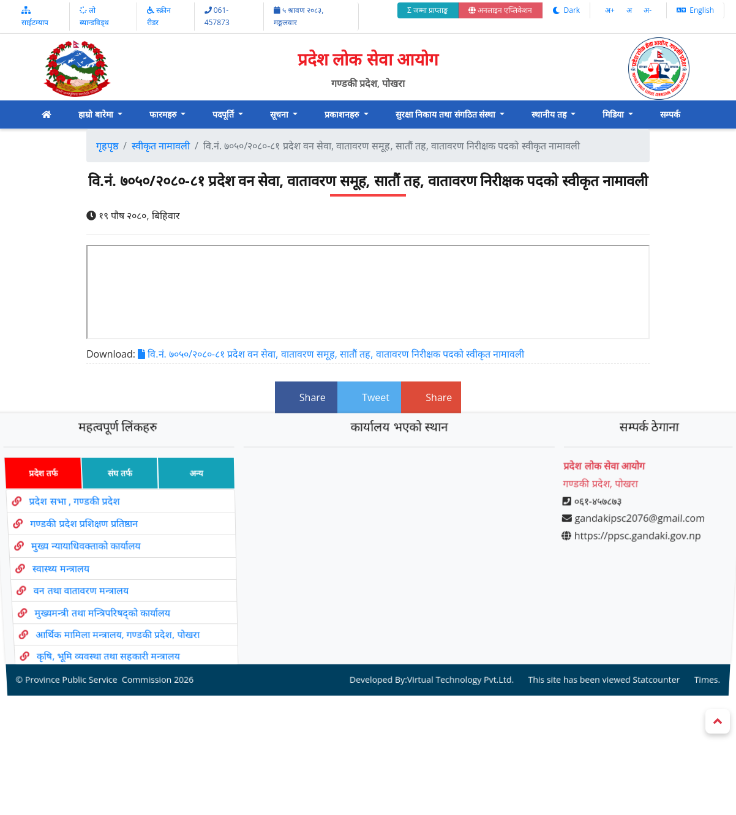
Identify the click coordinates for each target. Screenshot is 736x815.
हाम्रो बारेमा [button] (96, 114)
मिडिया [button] (614, 114)
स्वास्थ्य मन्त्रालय (62, 566)
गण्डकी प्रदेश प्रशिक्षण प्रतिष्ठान (81, 530)
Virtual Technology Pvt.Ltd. (457, 652)
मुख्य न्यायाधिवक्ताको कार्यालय (84, 548)
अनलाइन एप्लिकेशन (500, 10)
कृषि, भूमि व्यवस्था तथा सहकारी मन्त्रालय (115, 634)
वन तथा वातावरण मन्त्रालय (84, 584)
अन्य (192, 489)
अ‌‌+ (611, 10)
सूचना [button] (280, 114)
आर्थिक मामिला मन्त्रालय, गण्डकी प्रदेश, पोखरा (122, 618)
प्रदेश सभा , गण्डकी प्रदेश (70, 511)
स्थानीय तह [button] (549, 114)
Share (306, 397)
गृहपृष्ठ (107, 145)
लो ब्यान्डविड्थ (94, 16)
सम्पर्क (670, 114)
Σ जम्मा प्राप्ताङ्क (427, 10)
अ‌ (630, 10)
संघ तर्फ (114, 489)
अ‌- (648, 10)
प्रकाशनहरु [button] (343, 114)
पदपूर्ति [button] (224, 114)
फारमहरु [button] (164, 114)
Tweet (369, 397)
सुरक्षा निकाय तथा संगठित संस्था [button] (447, 114)
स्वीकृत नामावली (161, 145)
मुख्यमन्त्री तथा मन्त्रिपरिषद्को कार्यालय (106, 601)
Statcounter (646, 652)
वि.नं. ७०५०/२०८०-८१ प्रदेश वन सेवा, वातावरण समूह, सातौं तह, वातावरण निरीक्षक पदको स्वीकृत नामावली (331, 354)
